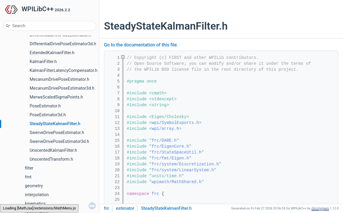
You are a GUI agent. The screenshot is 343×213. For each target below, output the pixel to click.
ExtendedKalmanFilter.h (52, 52)
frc (155, 193)
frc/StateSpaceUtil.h (176, 152)
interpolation (37, 194)
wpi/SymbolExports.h (175, 122)
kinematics (35, 203)
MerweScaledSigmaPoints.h (56, 97)
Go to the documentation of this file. (141, 45)
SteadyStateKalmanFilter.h (55, 123)
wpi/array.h (165, 128)
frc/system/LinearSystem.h (183, 170)
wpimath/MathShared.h (176, 182)
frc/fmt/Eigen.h (170, 158)
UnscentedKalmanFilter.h (53, 150)
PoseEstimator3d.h (48, 114)
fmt (28, 177)
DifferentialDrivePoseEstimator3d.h (63, 43)
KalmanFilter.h (43, 61)
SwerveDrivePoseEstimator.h (57, 132)
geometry (34, 185)
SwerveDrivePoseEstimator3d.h (59, 141)
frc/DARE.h (164, 140)
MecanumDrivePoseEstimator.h (59, 79)
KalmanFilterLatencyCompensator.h (63, 70)
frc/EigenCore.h (170, 146)
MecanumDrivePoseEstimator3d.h (62, 88)
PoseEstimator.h (45, 106)
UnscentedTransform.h (51, 159)
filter (29, 168)
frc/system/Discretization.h (185, 164)
